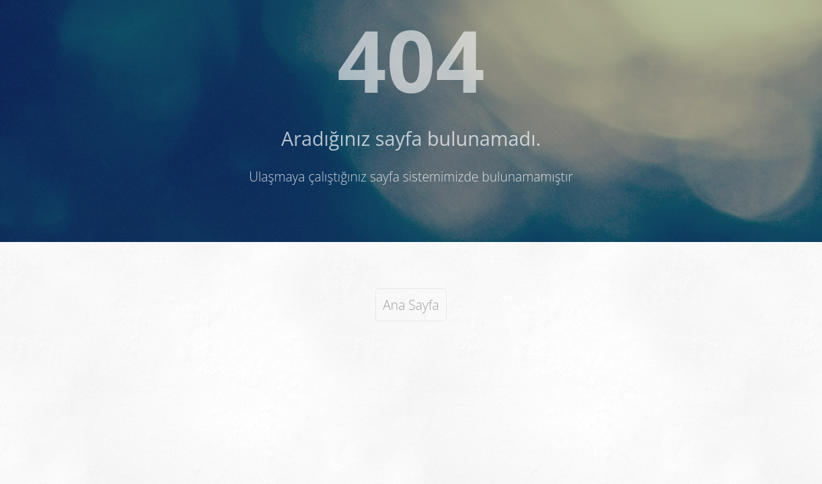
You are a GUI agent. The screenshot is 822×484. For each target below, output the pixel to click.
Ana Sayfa (411, 305)
